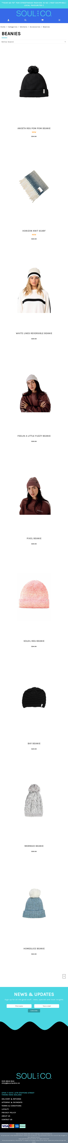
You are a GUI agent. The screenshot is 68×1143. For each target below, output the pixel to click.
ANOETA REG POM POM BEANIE (34, 128)
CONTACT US (7, 1120)
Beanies (46, 27)
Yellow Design (59, 1140)
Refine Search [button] (34, 42)
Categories (12, 27)
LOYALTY (5, 1109)
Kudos (34, 1142)
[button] (8, 20)
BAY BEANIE (34, 743)
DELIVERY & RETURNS (11, 1099)
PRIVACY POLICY (9, 1113)
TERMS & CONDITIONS (11, 1106)
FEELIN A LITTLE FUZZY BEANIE (34, 436)
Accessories (35, 27)
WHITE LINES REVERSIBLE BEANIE (34, 333)
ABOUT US (6, 1116)
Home (2, 27)
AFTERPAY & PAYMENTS (12, 1102)
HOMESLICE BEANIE (34, 948)
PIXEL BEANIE (34, 538)
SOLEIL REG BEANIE (34, 641)
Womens (23, 27)
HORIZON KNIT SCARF (34, 231)
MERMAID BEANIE (34, 846)
